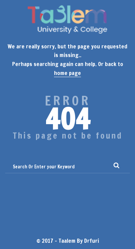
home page (67, 73)
